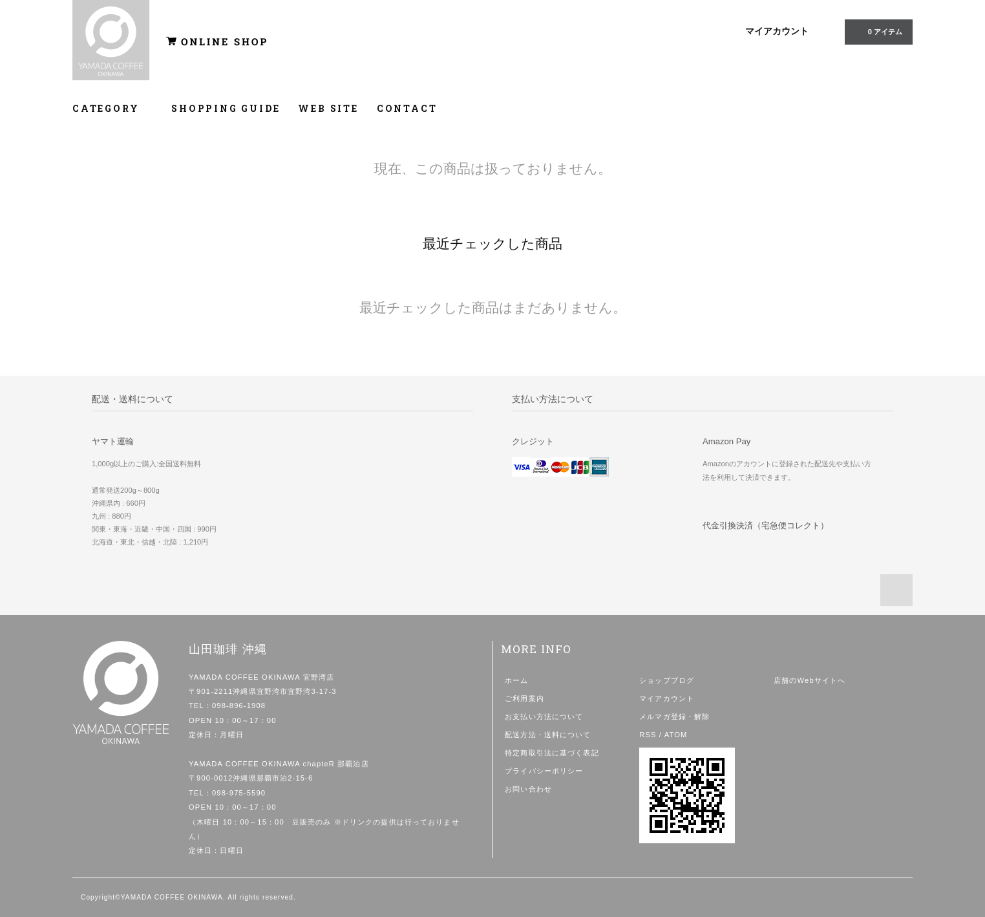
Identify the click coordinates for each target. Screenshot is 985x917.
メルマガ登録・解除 (674, 716)
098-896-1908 (239, 705)
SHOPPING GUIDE (225, 108)
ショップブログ (666, 680)
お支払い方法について (544, 716)
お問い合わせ (528, 789)
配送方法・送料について (548, 735)
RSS (647, 735)
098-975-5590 (239, 793)
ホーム (516, 680)
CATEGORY (112, 108)
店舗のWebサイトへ (809, 680)
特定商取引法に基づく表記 (551, 753)
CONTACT (407, 108)
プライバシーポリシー (544, 771)
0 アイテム (877, 31)
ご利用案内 (524, 698)
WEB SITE (328, 108)
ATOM (676, 735)
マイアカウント (777, 31)
